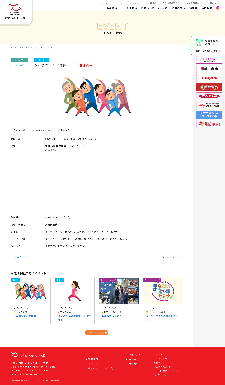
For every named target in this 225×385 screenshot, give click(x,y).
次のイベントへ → (172, 257)
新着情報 (112, 8)
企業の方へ (178, 8)
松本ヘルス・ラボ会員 (154, 8)
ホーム (104, 3)
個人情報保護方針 (171, 3)
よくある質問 (135, 3)
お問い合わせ (214, 3)
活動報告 (207, 8)
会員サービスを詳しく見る (206, 51)
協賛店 (193, 8)
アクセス (118, 3)
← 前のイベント (20, 257)
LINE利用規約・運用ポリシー (168, 370)
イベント (93, 363)
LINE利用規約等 (194, 3)
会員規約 (152, 3)
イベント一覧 (97, 332)
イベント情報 (129, 8)
